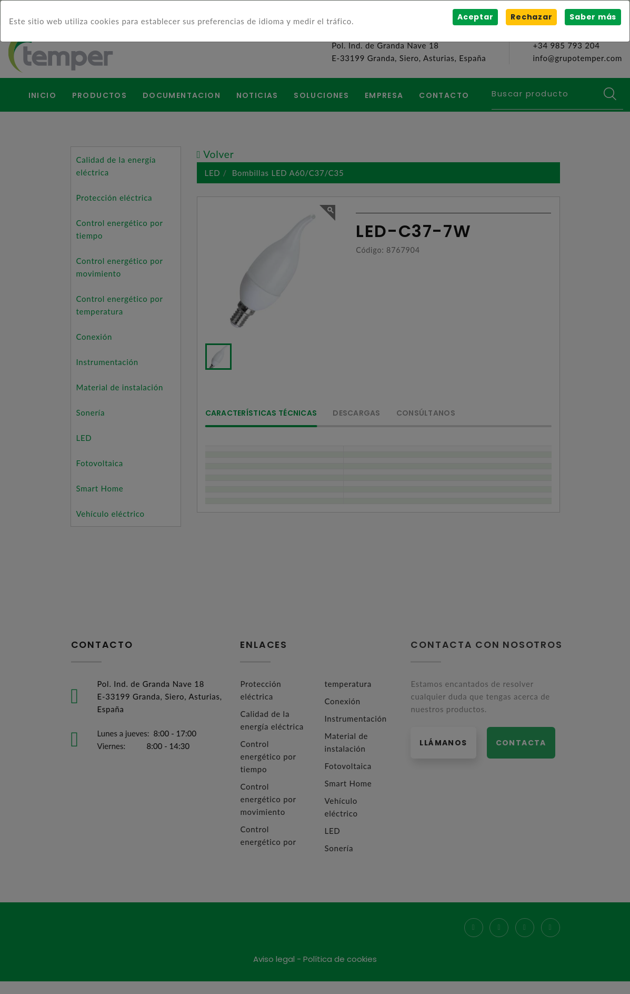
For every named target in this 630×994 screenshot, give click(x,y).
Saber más (592, 17)
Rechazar (531, 17)
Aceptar (475, 17)
